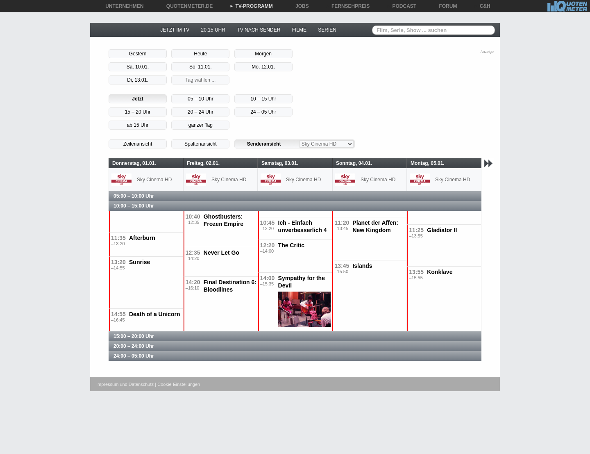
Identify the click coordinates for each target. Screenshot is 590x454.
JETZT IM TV (174, 30)
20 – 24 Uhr (200, 112)
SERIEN (327, 30)
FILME (299, 30)
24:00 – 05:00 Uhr (133, 356)
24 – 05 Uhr (263, 112)
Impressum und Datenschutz (125, 384)
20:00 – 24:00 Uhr (133, 346)
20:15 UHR (213, 30)
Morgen (263, 54)
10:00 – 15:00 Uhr (133, 206)
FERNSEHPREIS (348, 6)
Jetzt (137, 99)
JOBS (299, 6)
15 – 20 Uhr (138, 112)
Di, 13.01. (137, 80)
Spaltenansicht (200, 144)
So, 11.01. (200, 67)
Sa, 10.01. (138, 67)
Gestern (138, 54)
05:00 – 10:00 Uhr (133, 196)
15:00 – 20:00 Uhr (133, 336)
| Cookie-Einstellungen (177, 384)
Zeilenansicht (137, 144)
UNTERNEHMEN (121, 6)
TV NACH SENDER (258, 30)
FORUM (445, 6)
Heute (200, 54)
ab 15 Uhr (138, 125)
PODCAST (402, 6)
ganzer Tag (200, 125)
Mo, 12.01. (263, 67)
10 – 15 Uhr (263, 99)
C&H (482, 6)
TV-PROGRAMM (250, 6)
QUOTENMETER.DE (187, 6)
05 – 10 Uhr (200, 99)
